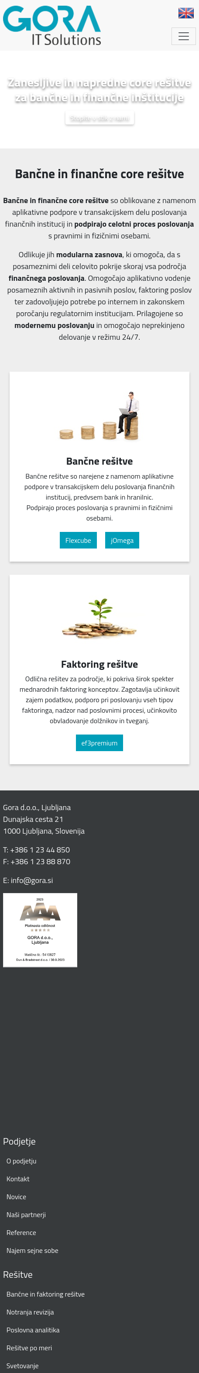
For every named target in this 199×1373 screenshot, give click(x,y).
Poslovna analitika (33, 1330)
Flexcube (78, 540)
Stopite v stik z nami (99, 117)
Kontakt (18, 1178)
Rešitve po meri (29, 1347)
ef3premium (100, 743)
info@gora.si (32, 880)
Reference (21, 1232)
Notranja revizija (30, 1312)
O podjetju (22, 1161)
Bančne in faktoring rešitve (46, 1294)
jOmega (122, 540)
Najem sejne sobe (32, 1250)
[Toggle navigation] (184, 36)
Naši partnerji (26, 1214)
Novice (16, 1196)
